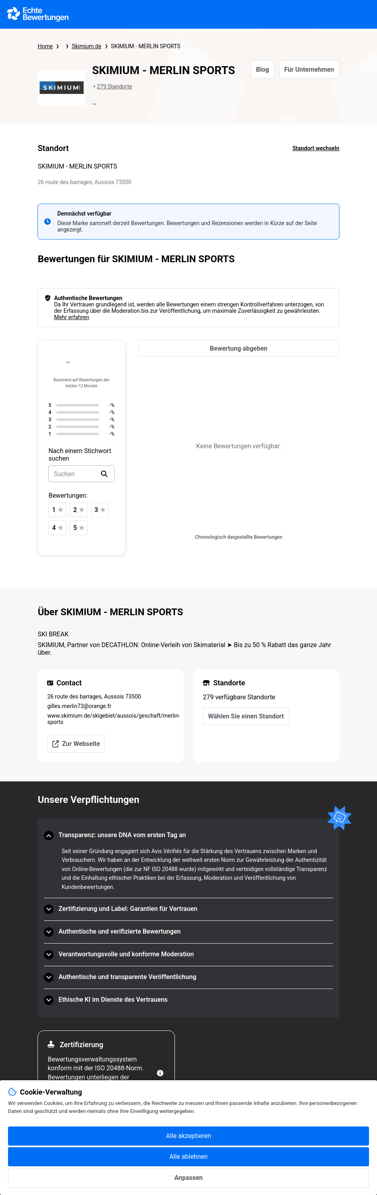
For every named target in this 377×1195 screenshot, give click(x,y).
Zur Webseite (76, 744)
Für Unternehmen (309, 69)
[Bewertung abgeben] (238, 348)
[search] (104, 474)
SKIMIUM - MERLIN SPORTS (146, 46)
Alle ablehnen (188, 1156)
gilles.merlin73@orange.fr (79, 706)
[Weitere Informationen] (160, 1073)
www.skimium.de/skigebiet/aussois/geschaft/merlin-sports (110, 718)
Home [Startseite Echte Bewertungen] (45, 46)
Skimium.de (86, 46)
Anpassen (188, 1177)
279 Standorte (114, 86)
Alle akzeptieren (188, 1136)
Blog (262, 69)
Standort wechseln (315, 148)
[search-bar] (81, 473)
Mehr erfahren (71, 317)
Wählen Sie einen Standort (246, 716)
